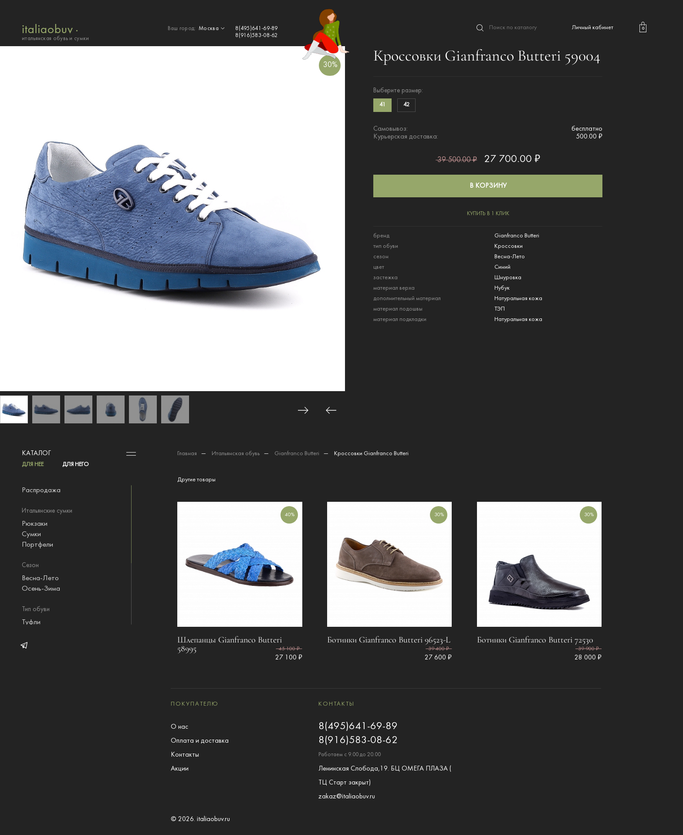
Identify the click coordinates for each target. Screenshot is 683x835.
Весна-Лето (40, 578)
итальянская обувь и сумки (55, 31)
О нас (179, 726)
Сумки (31, 534)
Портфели (37, 544)
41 (382, 105)
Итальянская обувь (236, 453)
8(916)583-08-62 (256, 35)
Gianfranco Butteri (296, 453)
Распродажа (41, 490)
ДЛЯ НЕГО (75, 464)
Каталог (36, 453)
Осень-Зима (41, 588)
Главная (187, 453)
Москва (213, 28)
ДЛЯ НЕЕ (33, 464)
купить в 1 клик (488, 213)
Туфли (31, 622)
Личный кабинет (592, 27)
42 (406, 105)
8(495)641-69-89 (256, 28)
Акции (180, 768)
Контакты (185, 754)
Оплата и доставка (200, 740)
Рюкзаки (34, 524)
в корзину (488, 186)
